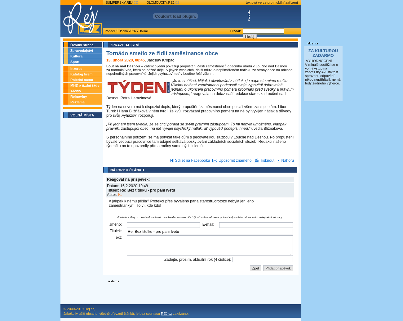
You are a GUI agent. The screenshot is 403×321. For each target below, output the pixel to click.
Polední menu (81, 80)
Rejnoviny (78, 96)
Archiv (75, 91)
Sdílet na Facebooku (189, 160)
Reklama (77, 102)
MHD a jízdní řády (84, 85)
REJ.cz (166, 313)
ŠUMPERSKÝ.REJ (122, 2)
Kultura (76, 56)
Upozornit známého (230, 160)
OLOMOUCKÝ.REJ (163, 2)
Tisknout (263, 160)
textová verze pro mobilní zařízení (272, 2)
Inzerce (76, 68)
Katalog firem (81, 74)
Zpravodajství (81, 50)
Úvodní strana (82, 45)
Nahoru (285, 160)
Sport (74, 62)
